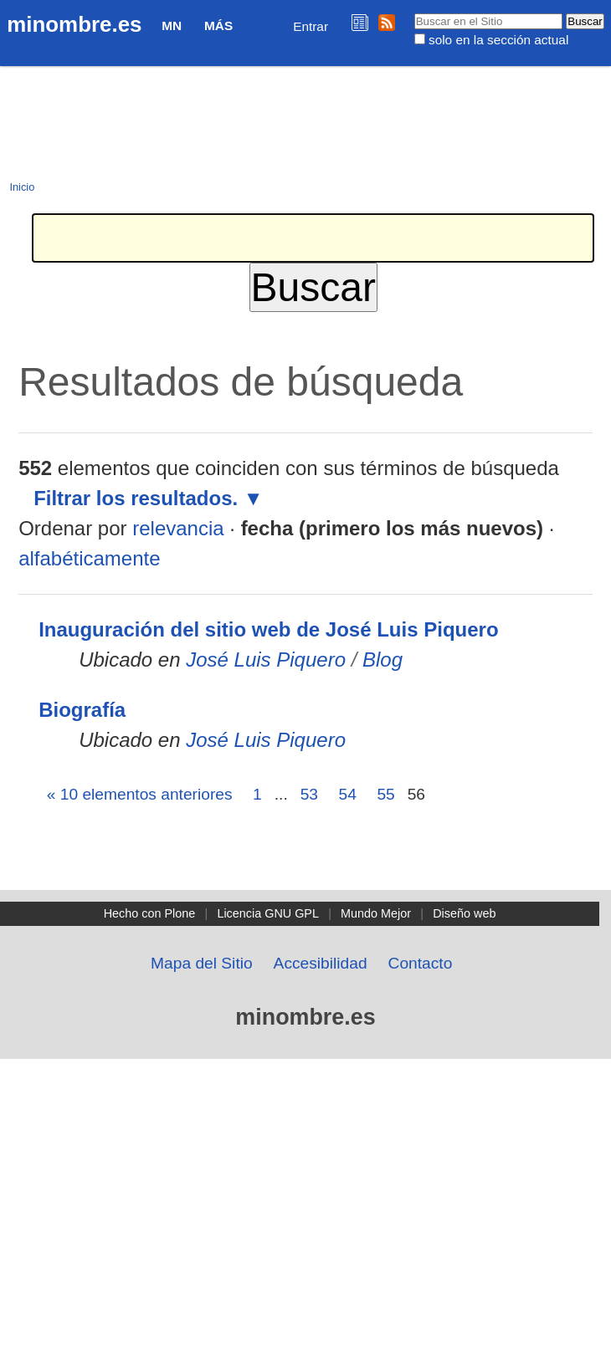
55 (385, 794)
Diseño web (464, 913)
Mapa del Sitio (202, 963)
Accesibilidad (320, 963)
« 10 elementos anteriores (140, 794)
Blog (382, 659)
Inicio (21, 187)
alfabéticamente (89, 558)
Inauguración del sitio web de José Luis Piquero (268, 629)
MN (172, 25)
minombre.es (74, 24)
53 (309, 794)
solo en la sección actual (498, 40)
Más (218, 25)
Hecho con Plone (150, 913)
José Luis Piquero (266, 659)
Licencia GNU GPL (268, 913)
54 (348, 794)
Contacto (420, 963)
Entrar (310, 26)
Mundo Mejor (376, 913)
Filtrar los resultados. (135, 498)
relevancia (177, 528)
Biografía (82, 709)
